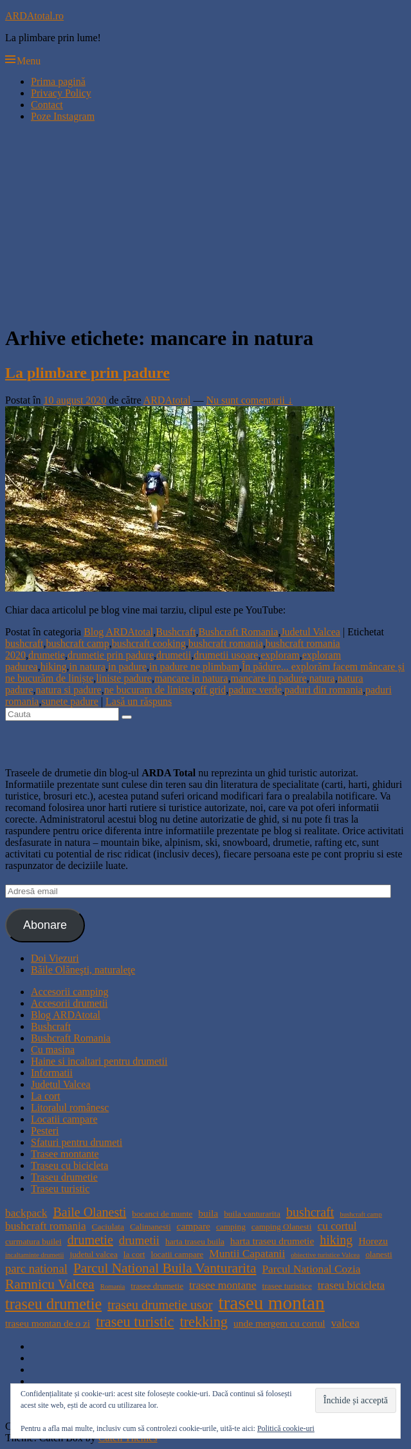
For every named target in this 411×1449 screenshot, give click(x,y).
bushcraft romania (225, 643)
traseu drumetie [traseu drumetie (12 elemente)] (53, 1304)
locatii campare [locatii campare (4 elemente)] (177, 1254)
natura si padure (69, 689)
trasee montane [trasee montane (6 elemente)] (222, 1285)
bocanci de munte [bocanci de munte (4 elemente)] (162, 1214)
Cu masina (53, 1049)
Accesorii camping (69, 991)
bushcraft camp (77, 643)
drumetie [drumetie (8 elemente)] (90, 1240)
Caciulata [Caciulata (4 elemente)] (108, 1226)
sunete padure (69, 701)
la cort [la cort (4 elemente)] (134, 1254)
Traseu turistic (60, 1188)
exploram (279, 655)
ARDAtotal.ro (34, 15)
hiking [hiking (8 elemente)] (336, 1240)
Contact (47, 104)
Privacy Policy (61, 93)
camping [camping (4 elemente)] (231, 1226)
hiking (54, 666)
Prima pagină (58, 81)
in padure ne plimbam (194, 666)
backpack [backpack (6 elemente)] (26, 1213)
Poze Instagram (63, 116)
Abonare (45, 925)
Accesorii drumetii (69, 1003)
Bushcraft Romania (238, 631)
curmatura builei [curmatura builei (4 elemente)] (33, 1241)
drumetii (173, 655)
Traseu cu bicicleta (69, 1165)
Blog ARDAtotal (118, 631)
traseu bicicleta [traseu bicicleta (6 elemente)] (351, 1285)
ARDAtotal (167, 400)
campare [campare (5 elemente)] (193, 1225)
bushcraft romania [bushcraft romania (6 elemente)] (45, 1226)
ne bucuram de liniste (148, 689)
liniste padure (124, 678)
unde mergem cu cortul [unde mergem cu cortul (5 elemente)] (279, 1323)
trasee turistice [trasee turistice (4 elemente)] (286, 1286)
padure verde (255, 689)
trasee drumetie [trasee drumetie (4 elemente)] (157, 1286)
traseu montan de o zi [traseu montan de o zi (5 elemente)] (47, 1323)
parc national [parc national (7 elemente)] (36, 1268)
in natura (87, 666)
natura (322, 678)
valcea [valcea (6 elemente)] (345, 1323)
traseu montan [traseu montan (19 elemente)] (271, 1303)
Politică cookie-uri (286, 1428)
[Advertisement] (205, 223)
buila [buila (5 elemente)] (208, 1213)
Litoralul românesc (70, 1107)
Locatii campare (64, 1119)
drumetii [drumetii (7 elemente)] (139, 1240)
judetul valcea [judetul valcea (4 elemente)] (93, 1254)
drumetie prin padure (111, 655)
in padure (127, 666)
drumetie (46, 655)
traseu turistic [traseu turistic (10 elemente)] (135, 1322)
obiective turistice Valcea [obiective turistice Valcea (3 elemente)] (325, 1254)
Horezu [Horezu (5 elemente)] (372, 1240)
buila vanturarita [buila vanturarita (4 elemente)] (252, 1214)
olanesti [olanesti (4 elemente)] (378, 1254)
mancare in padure (269, 678)
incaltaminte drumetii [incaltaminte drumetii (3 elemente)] (34, 1254)
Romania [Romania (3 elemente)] (112, 1286)
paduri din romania (323, 689)
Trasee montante (65, 1153)
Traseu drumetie (64, 1177)
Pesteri (45, 1130)
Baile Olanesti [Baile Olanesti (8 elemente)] (89, 1212)
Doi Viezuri (55, 958)
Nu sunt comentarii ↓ (249, 400)
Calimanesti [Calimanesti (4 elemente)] (150, 1226)
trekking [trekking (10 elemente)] (203, 1322)
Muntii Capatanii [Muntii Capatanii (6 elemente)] (247, 1254)
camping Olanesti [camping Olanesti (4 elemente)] (281, 1226)
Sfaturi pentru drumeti (76, 1142)
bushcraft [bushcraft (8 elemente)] (310, 1212)
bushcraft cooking (149, 643)
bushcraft (24, 643)
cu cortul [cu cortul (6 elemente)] (336, 1226)
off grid (210, 689)
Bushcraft (176, 631)
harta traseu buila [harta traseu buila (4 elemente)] (194, 1241)
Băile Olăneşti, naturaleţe (83, 969)
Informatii (52, 1072)
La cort (45, 1095)
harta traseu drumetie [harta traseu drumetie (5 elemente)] (272, 1240)
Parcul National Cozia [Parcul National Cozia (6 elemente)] (311, 1269)
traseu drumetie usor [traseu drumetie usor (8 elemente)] (159, 1305)
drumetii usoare (226, 655)
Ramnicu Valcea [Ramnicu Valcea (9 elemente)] (50, 1284)
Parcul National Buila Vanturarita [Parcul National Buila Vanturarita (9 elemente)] (165, 1268)
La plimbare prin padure (87, 372)
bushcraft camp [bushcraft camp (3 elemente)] (360, 1214)
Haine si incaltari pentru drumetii (99, 1061)
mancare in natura (191, 678)
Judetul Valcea (310, 631)
